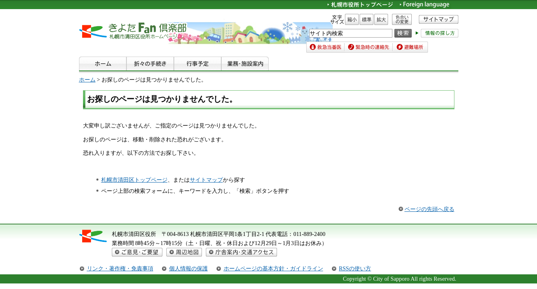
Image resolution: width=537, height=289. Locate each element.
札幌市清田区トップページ (134, 180)
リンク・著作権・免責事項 (120, 268)
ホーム (87, 79)
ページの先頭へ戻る (429, 209)
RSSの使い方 (355, 268)
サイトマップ (206, 180)
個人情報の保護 (188, 268)
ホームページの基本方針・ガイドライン (273, 268)
